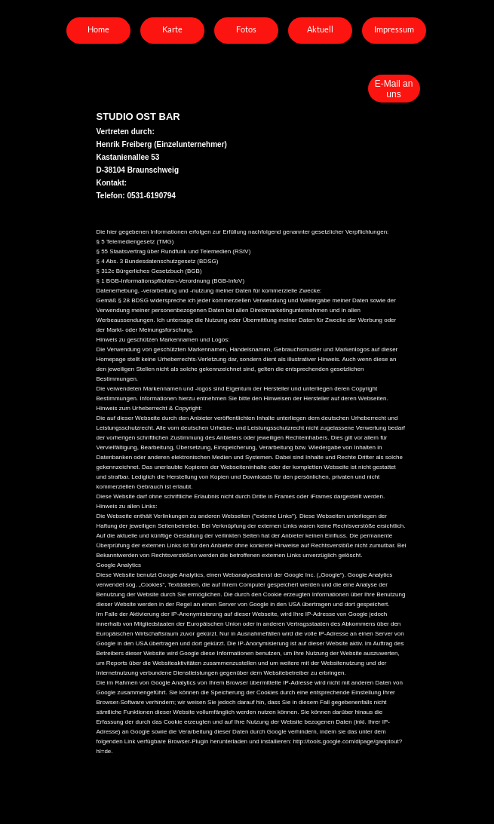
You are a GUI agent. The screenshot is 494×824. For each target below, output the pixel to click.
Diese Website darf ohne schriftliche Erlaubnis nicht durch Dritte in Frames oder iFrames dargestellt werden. (241, 496)
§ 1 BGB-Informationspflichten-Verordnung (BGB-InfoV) (171, 280)
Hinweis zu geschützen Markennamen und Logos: (163, 339)
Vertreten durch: (127, 131)
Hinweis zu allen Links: (127, 506)
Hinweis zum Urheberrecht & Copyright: (150, 408)
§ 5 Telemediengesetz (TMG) (135, 241)
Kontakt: (112, 183)
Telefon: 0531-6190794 (137, 195)
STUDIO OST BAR (138, 116)
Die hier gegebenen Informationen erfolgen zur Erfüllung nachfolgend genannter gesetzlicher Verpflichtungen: (243, 231)
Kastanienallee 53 (128, 157)
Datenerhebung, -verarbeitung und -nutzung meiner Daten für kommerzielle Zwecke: (209, 290)
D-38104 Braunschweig (138, 170)
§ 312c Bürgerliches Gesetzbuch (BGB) (149, 271)
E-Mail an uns (394, 89)
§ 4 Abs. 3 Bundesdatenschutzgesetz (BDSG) (158, 261)
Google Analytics (119, 565)
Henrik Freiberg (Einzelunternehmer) (162, 144)
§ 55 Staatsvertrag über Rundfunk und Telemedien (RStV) (174, 251)
